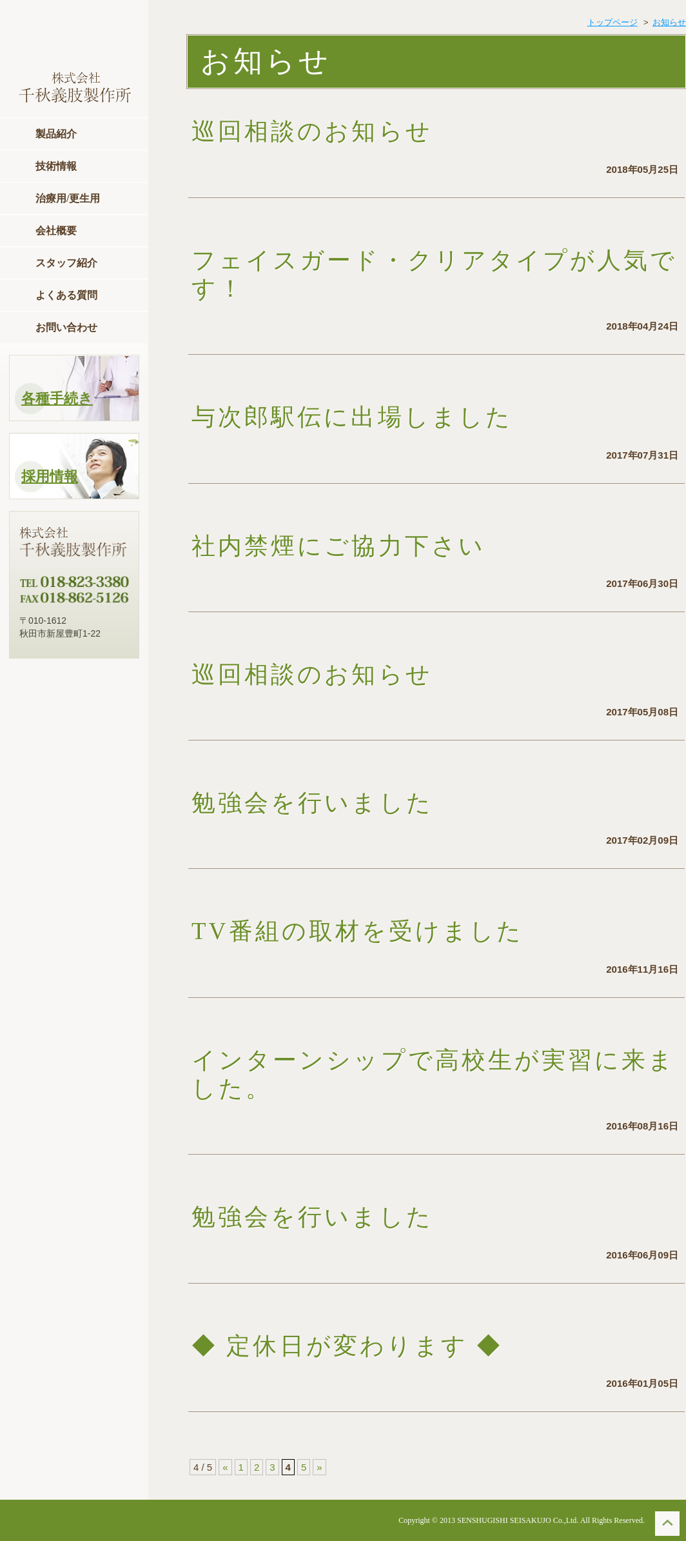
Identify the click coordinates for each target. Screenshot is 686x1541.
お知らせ (669, 22)
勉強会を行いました (312, 803)
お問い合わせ (66, 327)
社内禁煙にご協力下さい (338, 546)
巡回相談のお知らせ (338, 131)
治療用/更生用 (67, 198)
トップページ (612, 22)
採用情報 (49, 476)
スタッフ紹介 (66, 262)
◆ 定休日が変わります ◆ (347, 1346)
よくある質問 (66, 295)
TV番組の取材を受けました (357, 931)
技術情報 (56, 166)
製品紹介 (56, 133)
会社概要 (56, 230)
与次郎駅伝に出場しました (352, 417)
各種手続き (57, 398)
